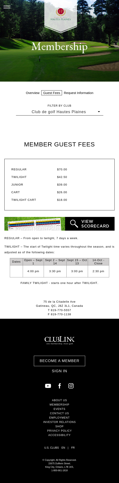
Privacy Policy (59, 430)
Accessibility (59, 435)
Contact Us (59, 413)
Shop (59, 426)
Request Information (78, 93)
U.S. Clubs (51, 447)
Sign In (59, 371)
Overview (33, 93)
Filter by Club (59, 105)
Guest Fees (51, 93)
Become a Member (59, 361)
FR (73, 447)
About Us (59, 400)
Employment (59, 417)
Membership (59, 404)
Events (59, 409)
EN (63, 447)
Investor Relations (59, 422)
